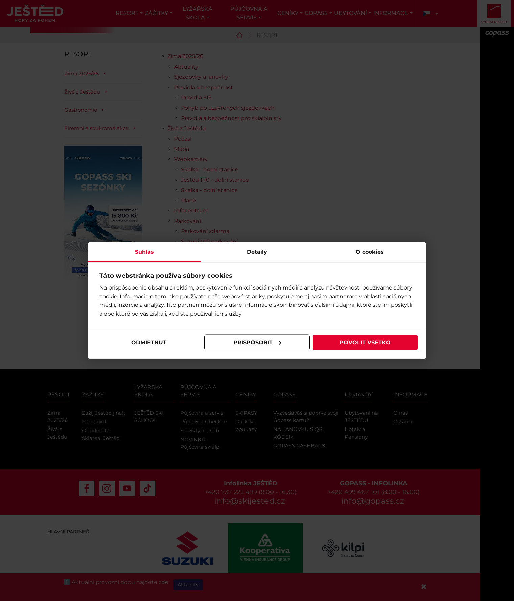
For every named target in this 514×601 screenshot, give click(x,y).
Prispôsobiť (257, 342)
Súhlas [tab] (144, 251)
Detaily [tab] (257, 251)
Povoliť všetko (365, 342)
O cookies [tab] (370, 251)
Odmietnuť (148, 342)
